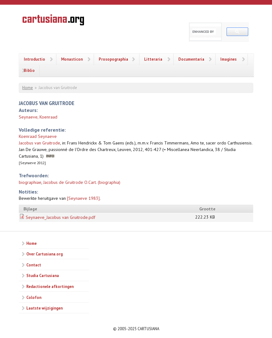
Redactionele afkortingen (50, 286)
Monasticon (72, 59)
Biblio (29, 70)
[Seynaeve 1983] (83, 198)
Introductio (34, 59)
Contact (33, 264)
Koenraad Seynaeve (38, 136)
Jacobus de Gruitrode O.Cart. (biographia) (81, 182)
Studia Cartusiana (42, 275)
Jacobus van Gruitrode (39, 143)
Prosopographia (113, 59)
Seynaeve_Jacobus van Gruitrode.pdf (60, 217)
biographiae (30, 182)
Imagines (228, 59)
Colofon (33, 297)
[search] (204, 31)
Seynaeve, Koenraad (38, 117)
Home (27, 87)
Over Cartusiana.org (44, 253)
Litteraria (153, 59)
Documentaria (191, 59)
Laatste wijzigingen (44, 307)
